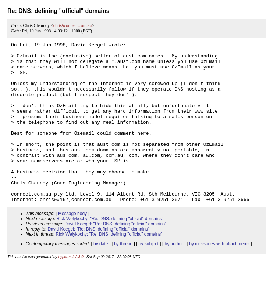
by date (100, 275)
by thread (123, 275)
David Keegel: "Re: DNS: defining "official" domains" (115, 255)
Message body (72, 245)
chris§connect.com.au (72, 25)
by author (174, 275)
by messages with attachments (219, 275)
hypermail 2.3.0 (70, 289)
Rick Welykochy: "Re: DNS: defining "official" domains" (109, 250)
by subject (149, 275)
